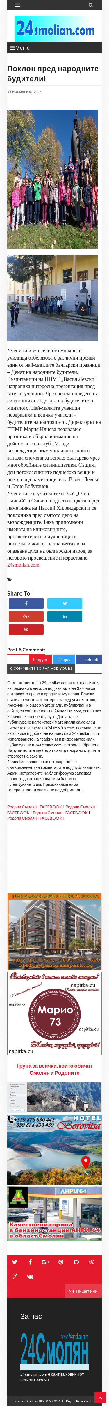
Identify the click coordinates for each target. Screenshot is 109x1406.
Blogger (40, 659)
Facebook (89, 659)
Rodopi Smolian (26, 1401)
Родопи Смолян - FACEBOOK (34, 806)
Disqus (64, 659)
